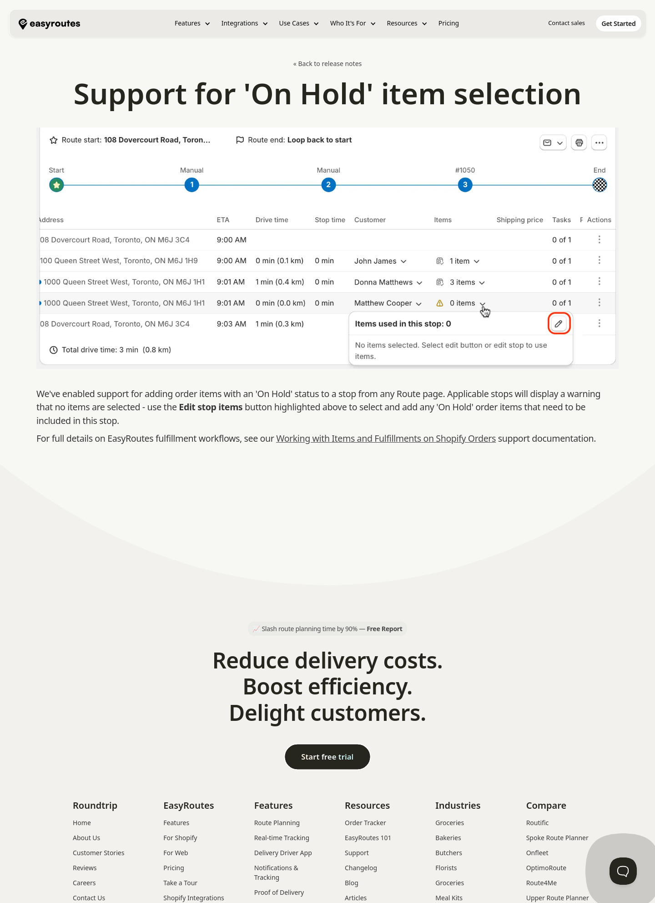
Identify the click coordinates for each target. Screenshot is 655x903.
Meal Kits (449, 897)
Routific (537, 822)
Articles (356, 897)
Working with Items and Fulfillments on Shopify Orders (386, 438)
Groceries (449, 822)
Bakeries (448, 837)
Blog (351, 882)
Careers (84, 882)
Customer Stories (98, 852)
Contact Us (89, 897)
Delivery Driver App (283, 852)
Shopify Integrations (193, 897)
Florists (446, 867)
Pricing (448, 23)
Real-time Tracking (281, 837)
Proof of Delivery (279, 892)
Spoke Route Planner (557, 837)
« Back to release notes (327, 63)
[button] (193, 23)
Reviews (84, 867)
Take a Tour (180, 882)
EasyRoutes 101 (368, 837)
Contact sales (566, 23)
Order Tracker (365, 822)
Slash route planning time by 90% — (332, 628)
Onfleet (537, 852)
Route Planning (277, 822)
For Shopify (180, 837)
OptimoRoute (546, 867)
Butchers (448, 852)
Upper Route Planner (557, 897)
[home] (49, 23)
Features (176, 822)
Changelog (361, 867)
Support (357, 852)
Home (82, 822)
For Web (175, 852)
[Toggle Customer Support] (623, 871)
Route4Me (541, 882)
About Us (86, 837)
